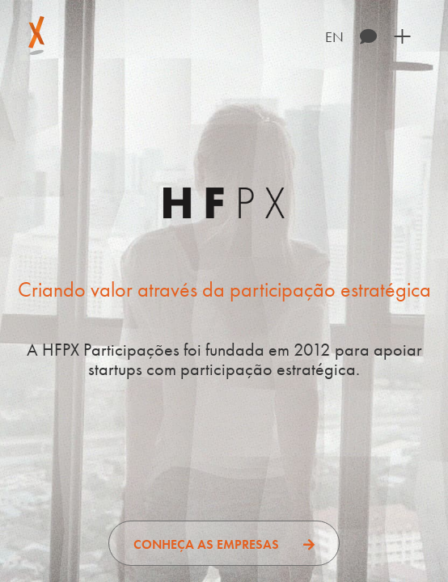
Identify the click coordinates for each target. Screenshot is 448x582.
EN (334, 36)
